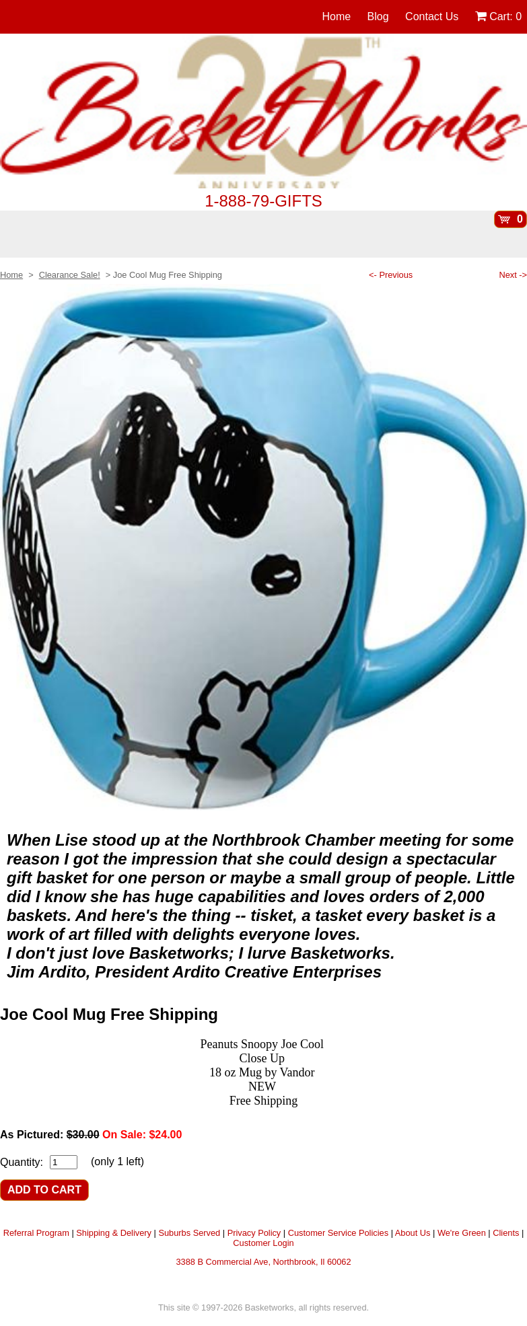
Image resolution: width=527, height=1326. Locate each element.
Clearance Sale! (69, 275)
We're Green (461, 1233)
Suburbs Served (189, 1233)
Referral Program (36, 1233)
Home (336, 16)
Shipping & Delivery (113, 1233)
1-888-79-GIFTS (263, 201)
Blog (378, 16)
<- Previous (391, 275)
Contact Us (431, 16)
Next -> (513, 275)
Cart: (498, 16)
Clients (506, 1233)
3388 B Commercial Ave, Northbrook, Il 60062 (263, 1262)
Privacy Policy (254, 1233)
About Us (413, 1233)
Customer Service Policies (338, 1233)
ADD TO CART (44, 1189)
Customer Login (263, 1243)
